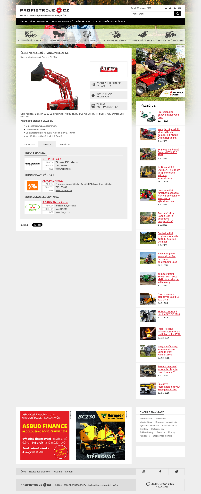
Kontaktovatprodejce (103, 95)
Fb (160, 471)
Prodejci (47, 144)
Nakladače (145, 435)
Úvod (23, 21)
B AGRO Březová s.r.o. (55, 202)
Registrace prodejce (39, 471)
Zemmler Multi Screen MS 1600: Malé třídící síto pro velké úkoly (168, 278)
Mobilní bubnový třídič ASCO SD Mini (169, 313)
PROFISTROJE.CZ (44, 10)
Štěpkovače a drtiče (162, 435)
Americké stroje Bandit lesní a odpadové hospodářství (166, 217)
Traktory (144, 428)
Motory (171, 432)
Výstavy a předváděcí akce (109, 21)
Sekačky (161, 432)
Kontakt (69, 471)
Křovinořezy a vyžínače (166, 422)
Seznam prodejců (62, 21)
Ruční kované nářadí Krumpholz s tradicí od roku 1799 (169, 331)
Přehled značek (39, 21)
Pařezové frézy (169, 425)
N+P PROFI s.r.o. (52, 159)
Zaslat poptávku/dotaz (105, 106)
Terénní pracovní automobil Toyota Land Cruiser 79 (167, 369)
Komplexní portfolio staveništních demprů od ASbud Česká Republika (169, 133)
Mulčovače (161, 418)
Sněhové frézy (146, 432)
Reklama (57, 471)
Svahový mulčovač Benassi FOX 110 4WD (168, 152)
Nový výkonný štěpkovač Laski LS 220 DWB (168, 296)
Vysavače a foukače (149, 425)
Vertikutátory (146, 418)
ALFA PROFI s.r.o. (52, 180)
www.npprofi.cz (63, 168)
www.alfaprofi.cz (64, 190)
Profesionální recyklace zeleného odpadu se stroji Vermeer (168, 237)
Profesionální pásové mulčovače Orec (168, 114)
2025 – (160, 485)
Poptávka (65, 144)
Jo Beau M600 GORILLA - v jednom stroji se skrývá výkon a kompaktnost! (169, 172)
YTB (144, 471)
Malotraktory (146, 422)
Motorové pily (157, 428)
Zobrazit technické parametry (107, 85)
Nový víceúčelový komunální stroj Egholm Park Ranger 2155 (168, 350)
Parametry (29, 144)
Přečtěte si (83, 21)
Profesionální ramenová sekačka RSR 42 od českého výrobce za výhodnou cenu (169, 195)
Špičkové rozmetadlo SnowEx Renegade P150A (169, 386)
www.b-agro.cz (63, 212)
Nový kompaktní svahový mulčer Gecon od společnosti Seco (167, 257)
